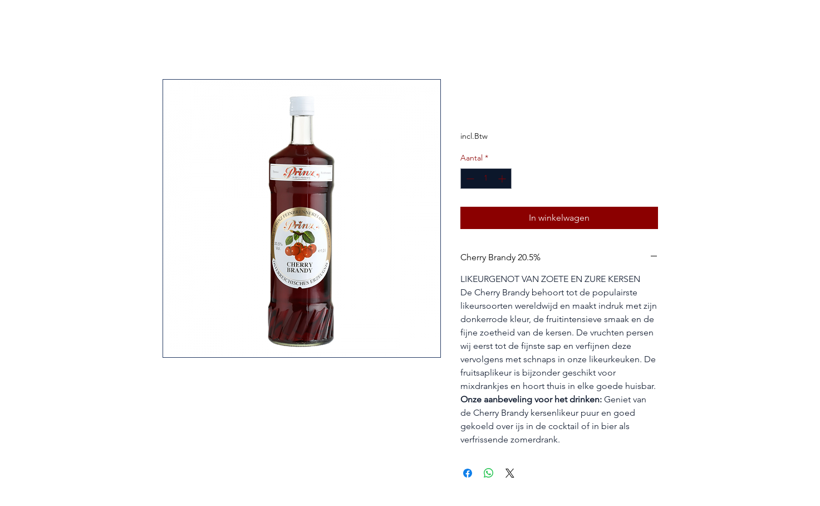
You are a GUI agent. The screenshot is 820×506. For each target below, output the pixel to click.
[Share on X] (510, 473)
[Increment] (503, 178)
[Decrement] (469, 178)
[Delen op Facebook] (467, 473)
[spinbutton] (486, 178)
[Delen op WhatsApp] (488, 473)
